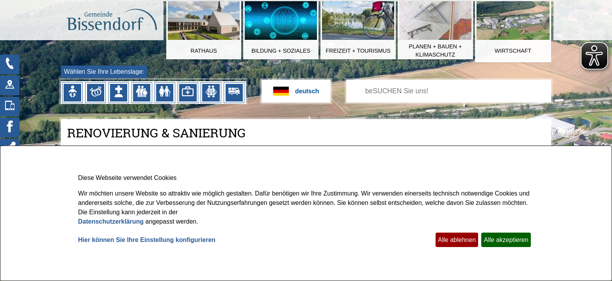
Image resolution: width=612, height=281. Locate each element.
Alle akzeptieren (506, 240)
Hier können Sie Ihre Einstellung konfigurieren (146, 240)
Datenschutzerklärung (111, 221)
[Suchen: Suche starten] (357, 91)
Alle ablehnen (457, 240)
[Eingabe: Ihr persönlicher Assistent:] (457, 91)
